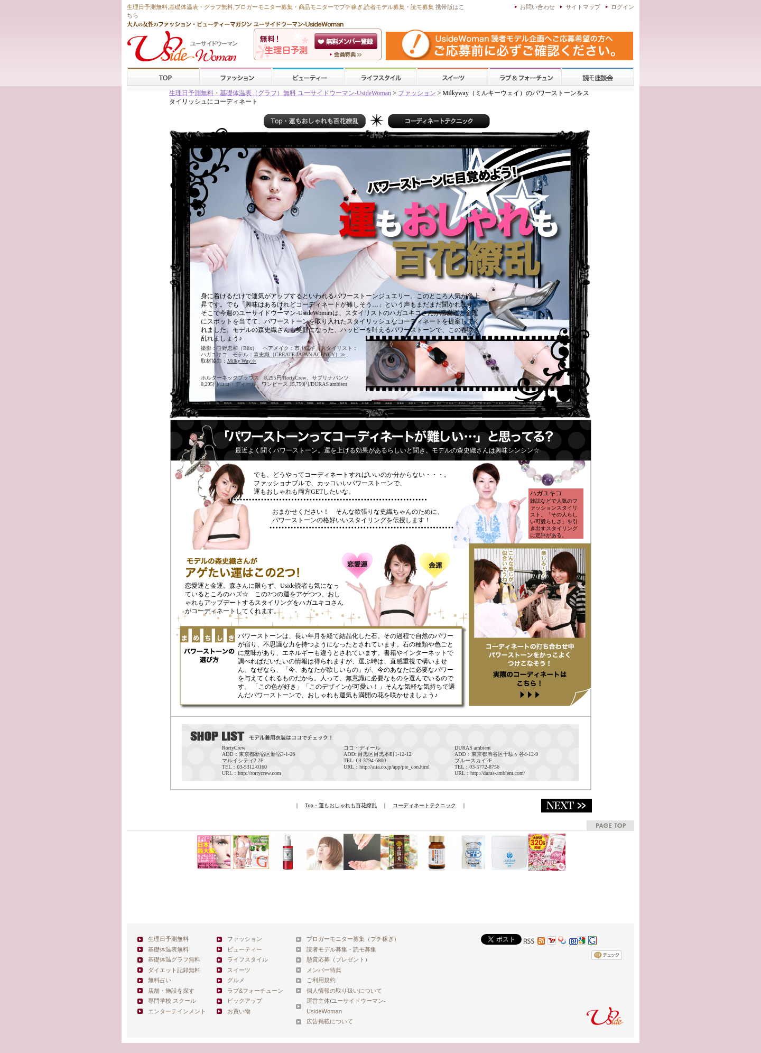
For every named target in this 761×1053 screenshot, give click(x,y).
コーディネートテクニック (424, 805)
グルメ (236, 980)
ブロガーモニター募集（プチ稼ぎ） (353, 939)
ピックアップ (244, 1000)
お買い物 (238, 1011)
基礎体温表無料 (168, 949)
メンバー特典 (324, 970)
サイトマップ (582, 7)
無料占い (159, 980)
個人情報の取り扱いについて (344, 990)
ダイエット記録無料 (174, 970)
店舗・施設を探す (171, 990)
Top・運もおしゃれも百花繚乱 (340, 805)
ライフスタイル (380, 77)
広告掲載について (330, 1021)
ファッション (236, 77)
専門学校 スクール (172, 1000)
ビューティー (308, 77)
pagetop (610, 825)
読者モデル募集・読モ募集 (341, 949)
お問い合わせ (537, 7)
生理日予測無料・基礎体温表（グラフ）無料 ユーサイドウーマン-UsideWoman (280, 93)
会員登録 (347, 41)
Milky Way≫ (241, 361)
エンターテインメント (177, 1011)
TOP (163, 77)
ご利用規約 (321, 980)
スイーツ (453, 77)
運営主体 (318, 1000)
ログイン (622, 7)
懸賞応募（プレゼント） (338, 959)
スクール (598, 77)
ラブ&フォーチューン (525, 77)
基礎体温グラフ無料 (174, 959)
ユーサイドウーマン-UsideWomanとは (347, 54)
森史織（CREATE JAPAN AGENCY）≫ (300, 354)
